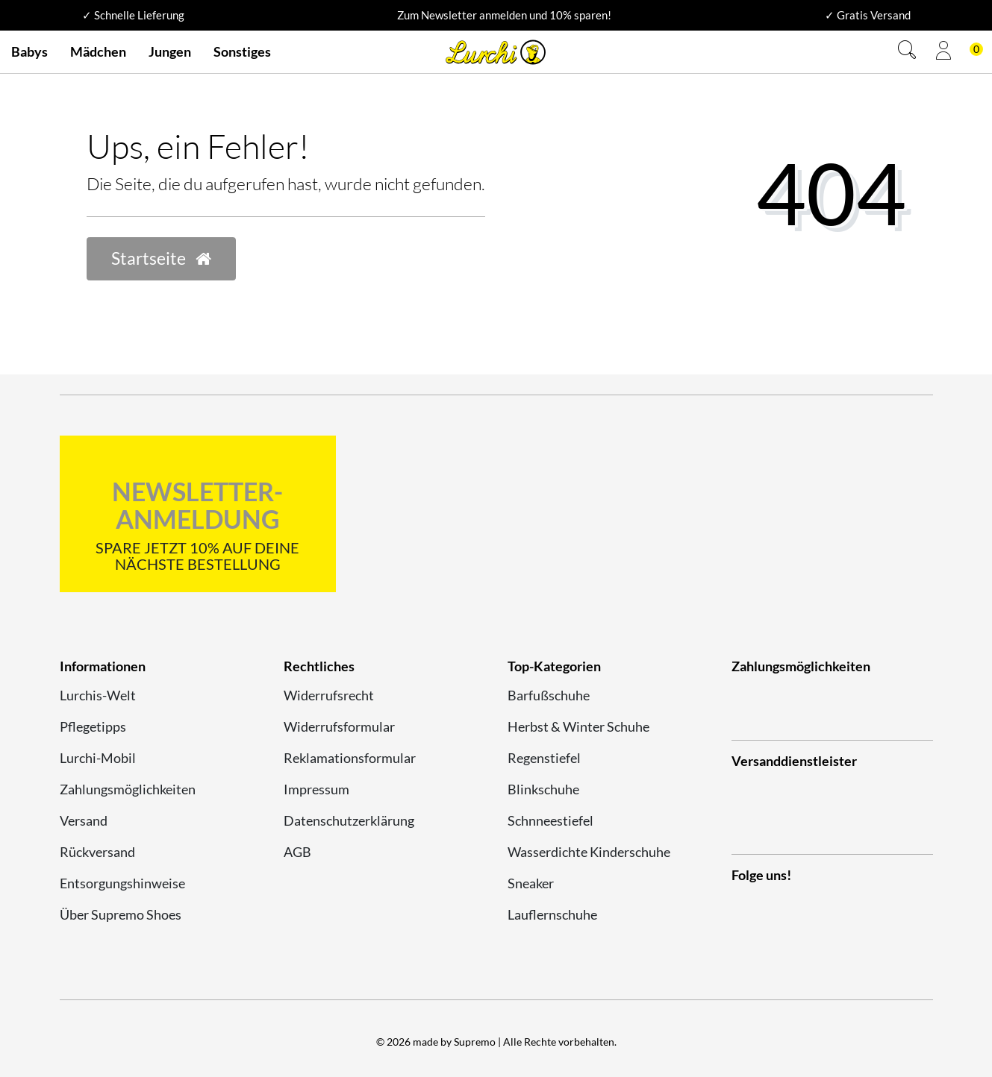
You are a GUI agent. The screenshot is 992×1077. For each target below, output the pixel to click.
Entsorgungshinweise (122, 883)
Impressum (316, 789)
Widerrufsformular (339, 726)
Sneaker (531, 883)
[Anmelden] (943, 52)
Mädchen (98, 51)
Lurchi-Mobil (98, 758)
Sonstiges (242, 51)
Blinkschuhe (543, 789)
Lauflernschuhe (552, 914)
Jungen (170, 51)
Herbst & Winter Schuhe (578, 726)
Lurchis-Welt (98, 695)
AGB (297, 852)
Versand (83, 820)
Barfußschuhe (549, 695)
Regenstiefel (544, 758)
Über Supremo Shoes (120, 914)
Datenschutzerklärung (349, 820)
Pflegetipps (93, 726)
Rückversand (97, 852)
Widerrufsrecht (329, 695)
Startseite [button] (161, 258)
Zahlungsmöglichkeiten (128, 789)
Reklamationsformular (350, 758)
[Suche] (907, 52)
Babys (29, 51)
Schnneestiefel (550, 820)
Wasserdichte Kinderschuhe (589, 852)
